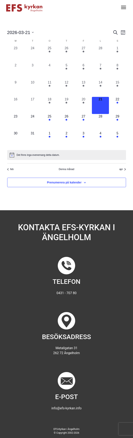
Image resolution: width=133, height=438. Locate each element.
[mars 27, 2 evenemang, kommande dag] (83, 122)
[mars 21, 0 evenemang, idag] (100, 105)
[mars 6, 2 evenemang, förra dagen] (83, 71)
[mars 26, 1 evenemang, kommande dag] (66, 122)
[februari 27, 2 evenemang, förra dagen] (83, 54)
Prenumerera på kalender (64, 182)
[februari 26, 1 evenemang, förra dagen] (66, 54)
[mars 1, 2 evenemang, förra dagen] (117, 54)
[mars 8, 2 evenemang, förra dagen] (117, 71)
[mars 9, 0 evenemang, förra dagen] (15, 88)
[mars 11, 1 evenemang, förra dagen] (49, 88)
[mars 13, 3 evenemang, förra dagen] (83, 88)
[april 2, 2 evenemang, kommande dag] (66, 139)
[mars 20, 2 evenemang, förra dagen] (83, 105)
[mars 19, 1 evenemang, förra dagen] (66, 105)
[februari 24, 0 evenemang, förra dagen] (32, 54)
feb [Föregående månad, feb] (10, 169)
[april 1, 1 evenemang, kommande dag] (49, 139)
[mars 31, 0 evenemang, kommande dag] (32, 139)
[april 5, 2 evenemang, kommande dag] (117, 139)
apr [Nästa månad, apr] (122, 169)
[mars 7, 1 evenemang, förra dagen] (100, 71)
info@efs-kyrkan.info (66, 408)
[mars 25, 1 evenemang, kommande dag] (49, 122)
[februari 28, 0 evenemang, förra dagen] (100, 54)
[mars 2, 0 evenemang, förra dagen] (15, 71)
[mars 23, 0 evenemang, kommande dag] (15, 122)
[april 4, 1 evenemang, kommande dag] (100, 139)
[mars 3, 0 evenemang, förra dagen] (32, 71)
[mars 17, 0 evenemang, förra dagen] (32, 105)
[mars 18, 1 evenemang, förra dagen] (49, 105)
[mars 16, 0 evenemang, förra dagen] (15, 105)
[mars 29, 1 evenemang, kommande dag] (117, 122)
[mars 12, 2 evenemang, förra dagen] (66, 88)
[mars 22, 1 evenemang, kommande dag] (117, 105)
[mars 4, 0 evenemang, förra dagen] (49, 71)
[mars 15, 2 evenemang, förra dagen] (117, 88)
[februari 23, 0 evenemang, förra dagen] (15, 54)
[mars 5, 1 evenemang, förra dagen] (66, 71)
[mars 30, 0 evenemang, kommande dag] (15, 139)
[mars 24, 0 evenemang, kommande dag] (32, 122)
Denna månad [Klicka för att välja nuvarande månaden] (66, 169)
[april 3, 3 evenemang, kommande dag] (83, 139)
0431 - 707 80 (66, 293)
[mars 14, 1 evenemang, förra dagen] (100, 88)
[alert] (66, 155)
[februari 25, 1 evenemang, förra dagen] (49, 54)
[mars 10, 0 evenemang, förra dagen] (32, 88)
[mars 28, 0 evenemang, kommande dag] (100, 122)
